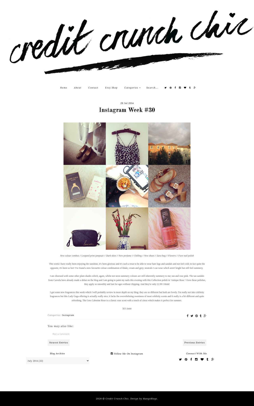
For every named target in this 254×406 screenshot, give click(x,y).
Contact (93, 87)
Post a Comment (61, 333)
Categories (132, 87)
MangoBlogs (150, 398)
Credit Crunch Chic (117, 398)
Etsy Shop (111, 87)
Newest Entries (58, 342)
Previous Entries (194, 342)
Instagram (68, 315)
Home (63, 87)
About (78, 87)
